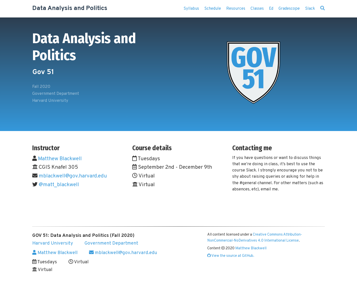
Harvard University (52, 243)
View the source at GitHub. (230, 256)
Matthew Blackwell (60, 158)
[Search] (322, 9)
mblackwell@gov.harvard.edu (73, 176)
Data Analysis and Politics (69, 8)
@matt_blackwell (59, 184)
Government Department (111, 243)
